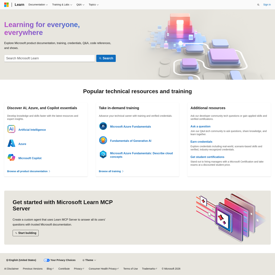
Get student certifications (207, 156)
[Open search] (258, 5)
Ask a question (200, 126)
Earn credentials (201, 141)
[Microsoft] (6, 4)
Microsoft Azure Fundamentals (130, 126)
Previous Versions (32, 268)
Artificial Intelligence (32, 129)
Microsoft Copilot (30, 158)
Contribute (64, 268)
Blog (49, 268)
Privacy (78, 268)
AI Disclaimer (11, 268)
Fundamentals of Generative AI (130, 140)
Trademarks (148, 268)
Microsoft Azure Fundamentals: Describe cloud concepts (141, 155)
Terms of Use (130, 268)
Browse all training (111, 171)
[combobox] (49, 58)
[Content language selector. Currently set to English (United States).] (21, 260)
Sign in (267, 4)
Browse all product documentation (29, 171)
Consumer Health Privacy (103, 268)
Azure (22, 144)
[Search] (106, 58)
